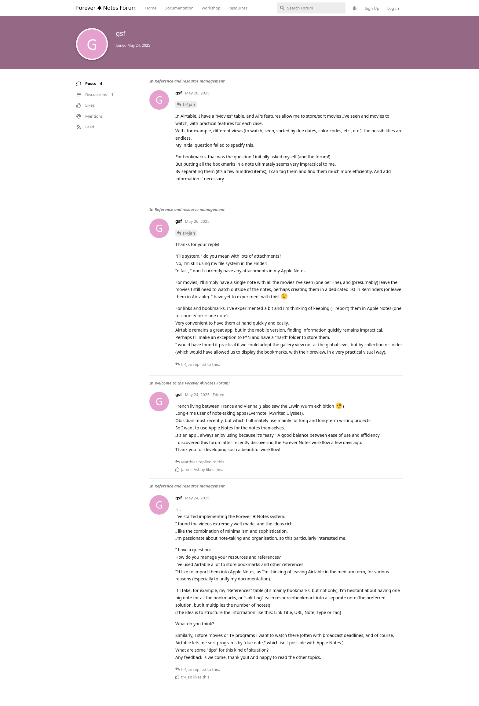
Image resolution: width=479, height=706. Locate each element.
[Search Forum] (311, 7)
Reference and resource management (190, 81)
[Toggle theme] (355, 8)
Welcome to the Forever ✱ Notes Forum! (192, 383)
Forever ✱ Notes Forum (106, 7)
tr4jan (189, 104)
